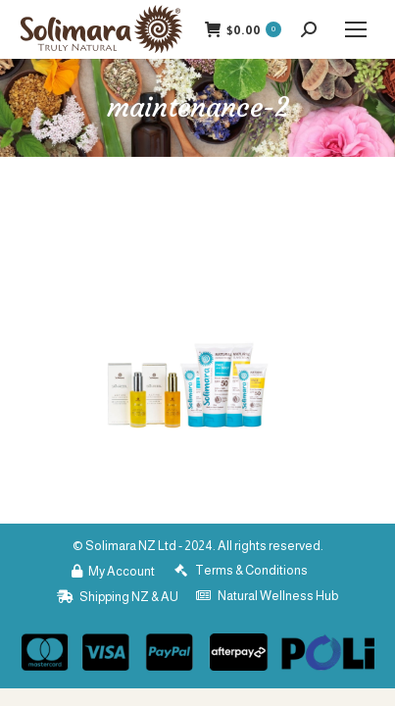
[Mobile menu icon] (355, 29)
